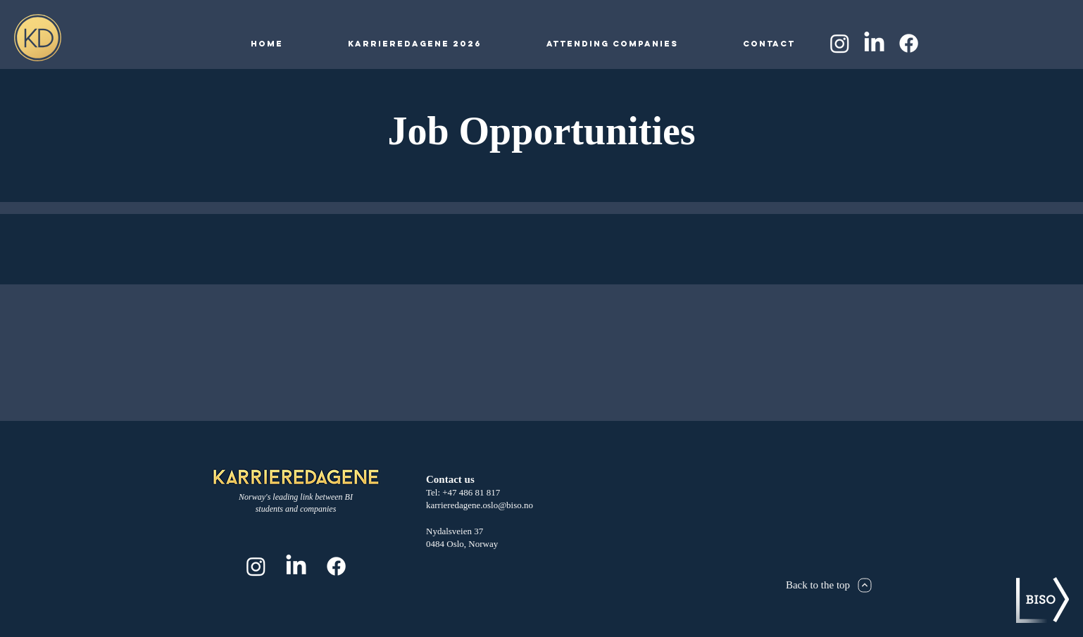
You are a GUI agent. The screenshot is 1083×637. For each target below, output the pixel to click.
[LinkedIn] (874, 43)
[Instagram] (839, 43)
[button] (414, 43)
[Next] (865, 585)
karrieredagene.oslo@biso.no (479, 505)
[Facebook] (908, 43)
